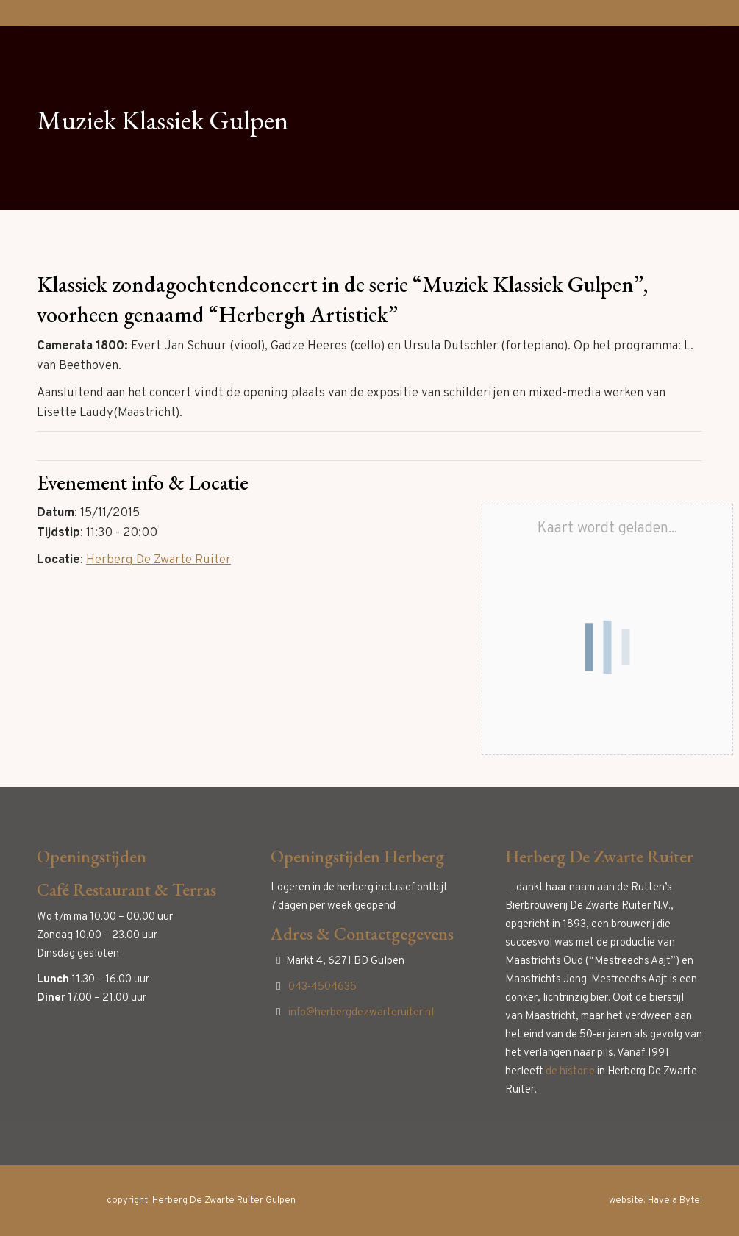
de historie (570, 1072)
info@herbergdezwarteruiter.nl (361, 1013)
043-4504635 (322, 987)
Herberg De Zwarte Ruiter (158, 560)
